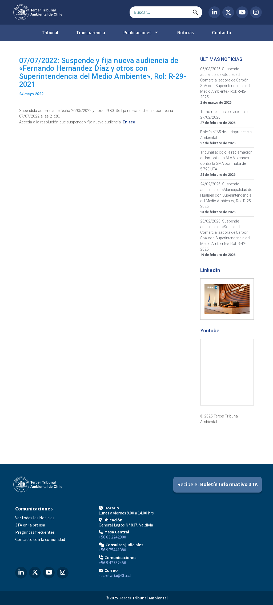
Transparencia (90, 32)
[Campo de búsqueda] (166, 12)
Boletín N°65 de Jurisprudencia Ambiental (226, 135)
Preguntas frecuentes (35, 532)
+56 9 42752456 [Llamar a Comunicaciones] (112, 563)
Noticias (185, 32)
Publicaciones (137, 32)
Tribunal (50, 32)
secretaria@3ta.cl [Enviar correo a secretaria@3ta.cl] (115, 576)
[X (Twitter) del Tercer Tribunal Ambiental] (228, 12)
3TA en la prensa (30, 525)
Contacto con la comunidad (40, 539)
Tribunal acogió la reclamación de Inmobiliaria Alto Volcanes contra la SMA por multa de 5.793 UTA (226, 160)
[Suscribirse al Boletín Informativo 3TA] (217, 485)
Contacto (221, 32)
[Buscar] (195, 12)
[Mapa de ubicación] (220, 541)
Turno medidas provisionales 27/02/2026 (225, 114)
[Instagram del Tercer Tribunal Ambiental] (256, 12)
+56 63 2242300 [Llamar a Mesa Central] (112, 537)
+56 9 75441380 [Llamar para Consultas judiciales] (112, 550)
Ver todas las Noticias (34, 518)
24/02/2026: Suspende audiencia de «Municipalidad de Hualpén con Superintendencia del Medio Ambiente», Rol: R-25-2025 (226, 195)
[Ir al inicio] (67, 12)
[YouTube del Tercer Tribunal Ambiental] (242, 12)
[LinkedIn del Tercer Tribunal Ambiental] (214, 12)
